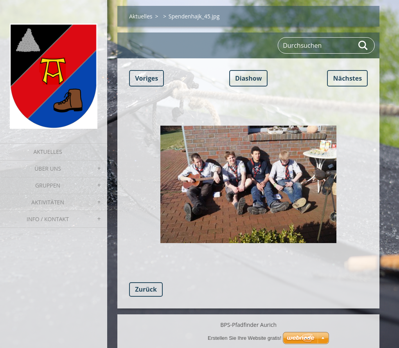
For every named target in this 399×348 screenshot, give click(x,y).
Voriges (146, 78)
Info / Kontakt (48, 219)
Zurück (146, 289)
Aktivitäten (47, 202)
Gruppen (47, 185)
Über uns (47, 168)
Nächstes (347, 78)
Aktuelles (47, 151)
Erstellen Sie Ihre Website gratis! (244, 338)
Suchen (363, 45)
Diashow (248, 78)
